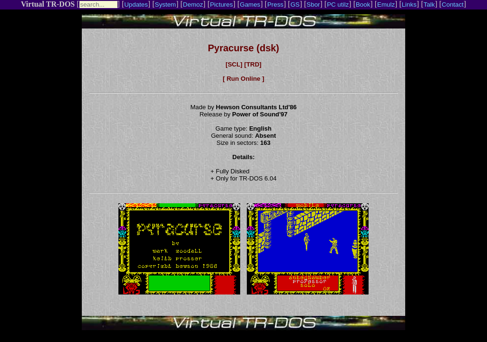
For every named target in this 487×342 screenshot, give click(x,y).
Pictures (221, 4)
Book (363, 4)
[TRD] (252, 64)
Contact (453, 4)
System (165, 4)
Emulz (386, 4)
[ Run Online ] (243, 78)
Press (275, 4)
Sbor (313, 4)
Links (409, 4)
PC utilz (338, 4)
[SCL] (234, 64)
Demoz (193, 4)
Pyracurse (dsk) (243, 48)
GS (295, 4)
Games (250, 4)
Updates (136, 4)
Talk (429, 4)
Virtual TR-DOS (48, 4)
